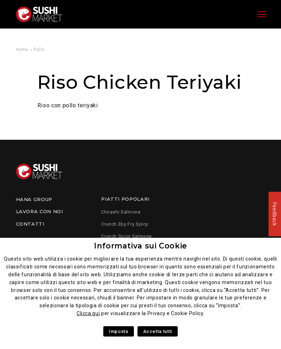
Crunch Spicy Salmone (126, 236)
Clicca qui (88, 313)
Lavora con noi (39, 211)
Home (22, 49)
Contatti (30, 224)
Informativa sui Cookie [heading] (140, 245)
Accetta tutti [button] (157, 331)
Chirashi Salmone (120, 212)
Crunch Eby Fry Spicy (124, 224)
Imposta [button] (118, 331)
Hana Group (34, 199)
